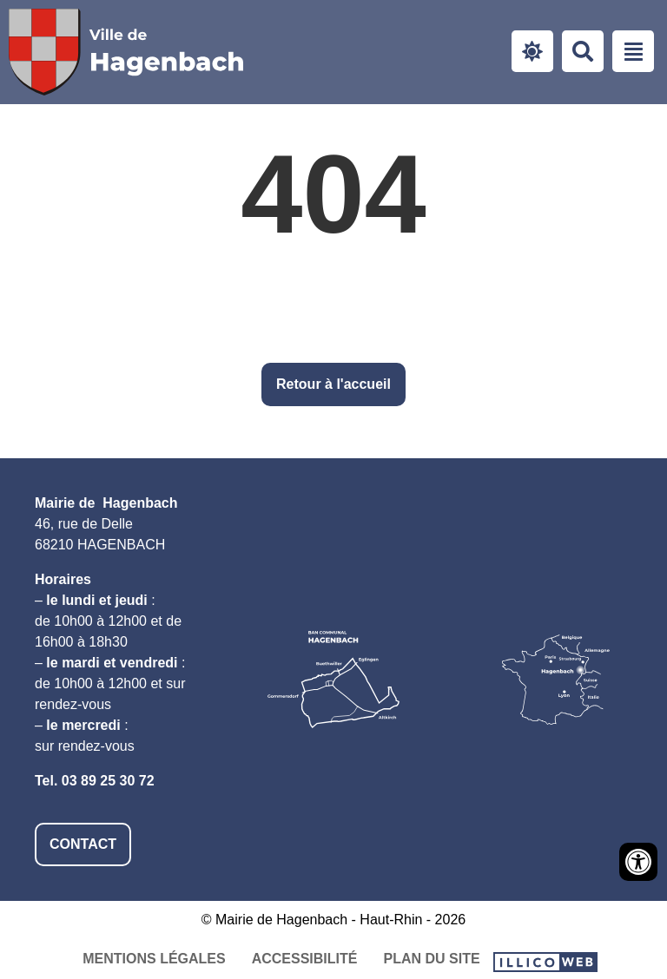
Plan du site (431, 958)
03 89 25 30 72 (108, 780)
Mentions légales (154, 958)
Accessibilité (305, 958)
